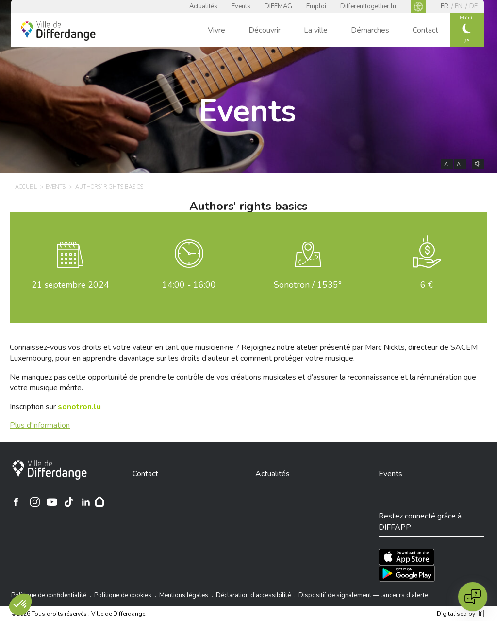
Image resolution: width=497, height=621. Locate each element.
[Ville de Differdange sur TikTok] (69, 502)
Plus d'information (40, 425)
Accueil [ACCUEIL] (26, 186)
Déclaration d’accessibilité (253, 595)
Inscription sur (55, 406)
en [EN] (459, 6)
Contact (425, 30)
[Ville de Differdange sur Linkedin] (86, 502)
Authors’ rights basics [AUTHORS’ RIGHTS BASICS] (109, 186)
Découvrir (264, 30)
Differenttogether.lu (368, 6)
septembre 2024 (70, 285)
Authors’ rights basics (248, 206)
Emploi (316, 6)
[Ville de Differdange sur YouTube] (52, 502)
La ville (316, 30)
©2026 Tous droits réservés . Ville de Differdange (78, 614)
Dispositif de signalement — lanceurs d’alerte (363, 595)
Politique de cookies (122, 595)
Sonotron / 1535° (308, 285)
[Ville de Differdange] (49, 470)
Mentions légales (183, 595)
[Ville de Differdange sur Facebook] (16, 502)
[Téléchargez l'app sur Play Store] (407, 573)
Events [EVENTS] (56, 186)
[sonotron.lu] (79, 406)
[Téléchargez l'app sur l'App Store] (406, 557)
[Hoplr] (99, 502)
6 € (426, 285)
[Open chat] (472, 596)
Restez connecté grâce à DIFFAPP (420, 521)
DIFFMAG (278, 6)
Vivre (216, 30)
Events (241, 6)
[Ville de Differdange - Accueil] (58, 31)
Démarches (370, 30)
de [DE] (473, 6)
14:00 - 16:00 (189, 285)
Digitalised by (460, 614)
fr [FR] (444, 6)
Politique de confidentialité (48, 595)
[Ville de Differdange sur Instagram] (35, 502)
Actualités (203, 6)
